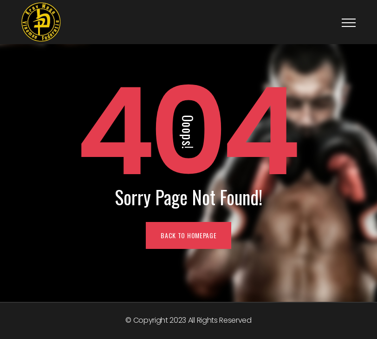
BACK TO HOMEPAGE (188, 235)
